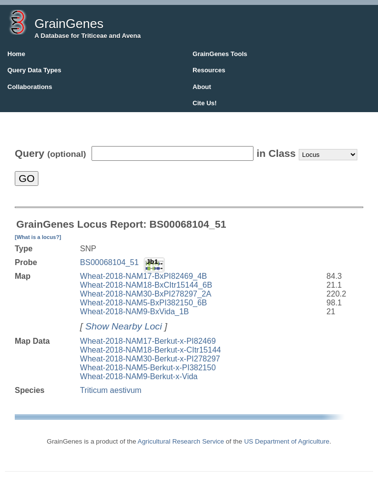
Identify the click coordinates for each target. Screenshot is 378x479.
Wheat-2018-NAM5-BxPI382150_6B (143, 303)
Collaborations (29, 86)
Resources (208, 70)
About (201, 86)
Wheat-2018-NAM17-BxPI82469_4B (143, 276)
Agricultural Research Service (181, 441)
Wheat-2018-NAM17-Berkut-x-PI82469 (148, 341)
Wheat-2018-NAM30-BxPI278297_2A (146, 294)
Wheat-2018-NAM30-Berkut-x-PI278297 (150, 359)
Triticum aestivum (111, 390)
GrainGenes (68, 23)
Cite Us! (204, 103)
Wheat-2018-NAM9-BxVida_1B (134, 311)
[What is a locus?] (38, 237)
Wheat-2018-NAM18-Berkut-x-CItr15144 (150, 350)
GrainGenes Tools (219, 54)
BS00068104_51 (109, 262)
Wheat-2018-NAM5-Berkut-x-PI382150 (148, 367)
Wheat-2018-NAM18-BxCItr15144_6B (146, 285)
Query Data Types (34, 70)
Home (16, 54)
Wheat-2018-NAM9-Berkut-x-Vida (139, 376)
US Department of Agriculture (286, 441)
